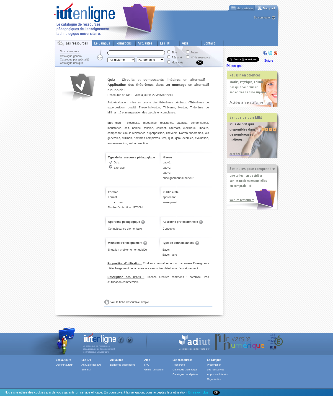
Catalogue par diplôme (185, 374)
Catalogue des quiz (71, 63)
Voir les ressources (242, 200)
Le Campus (99, 42)
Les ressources (182, 360)
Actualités (141, 42)
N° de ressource (200, 57)
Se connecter (262, 17)
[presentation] (266, 7)
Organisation (214, 379)
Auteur (195, 52)
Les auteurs (63, 360)
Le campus (214, 360)
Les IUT (162, 42)
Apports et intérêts (217, 374)
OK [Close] (216, 392)
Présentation (214, 364)
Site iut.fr (86, 369)
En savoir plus (198, 392)
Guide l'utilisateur (154, 369)
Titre (174, 52)
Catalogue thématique (185, 369)
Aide (182, 42)
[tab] (266, 7)
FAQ (146, 364)
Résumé (177, 57)
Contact (206, 42)
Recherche (179, 364)
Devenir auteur (64, 364)
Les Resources (65, 42)
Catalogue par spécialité (74, 59)
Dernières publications (122, 364)
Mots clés (177, 62)
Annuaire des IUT (91, 364)
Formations (121, 42)
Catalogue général (71, 56)
